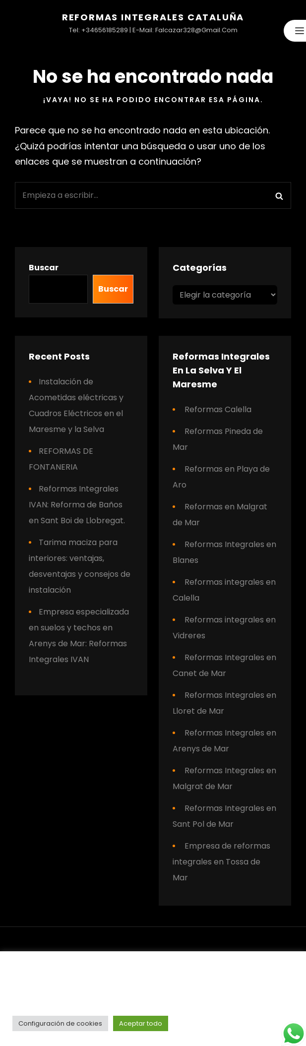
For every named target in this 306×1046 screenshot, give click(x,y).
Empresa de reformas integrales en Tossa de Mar (221, 861)
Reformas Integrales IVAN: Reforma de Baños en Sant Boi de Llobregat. (77, 504)
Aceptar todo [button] (140, 1023)
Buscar (44, 267)
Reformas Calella (217, 409)
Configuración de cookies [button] (60, 1023)
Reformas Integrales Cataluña (153, 17)
